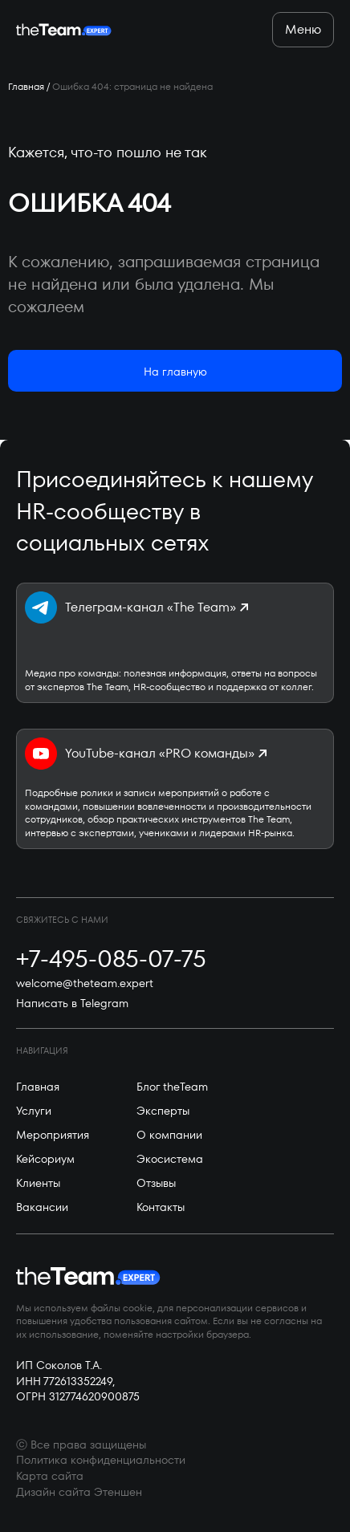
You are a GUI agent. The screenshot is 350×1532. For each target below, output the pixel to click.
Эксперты (162, 1111)
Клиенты (38, 1183)
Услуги (33, 1111)
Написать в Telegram (72, 1003)
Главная (26, 86)
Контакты (160, 1207)
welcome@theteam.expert (84, 983)
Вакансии (42, 1207)
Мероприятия (52, 1135)
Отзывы (156, 1183)
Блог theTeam (172, 1087)
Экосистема (169, 1159)
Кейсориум (45, 1159)
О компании (169, 1135)
